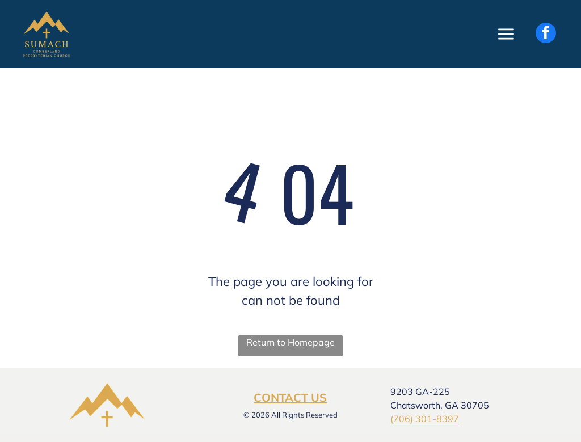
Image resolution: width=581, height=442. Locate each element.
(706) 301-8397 (424, 418)
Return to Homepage (290, 342)
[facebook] (546, 34)
